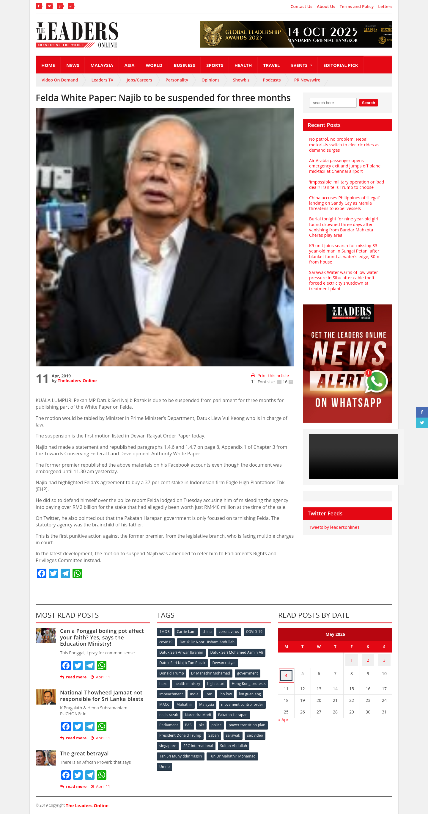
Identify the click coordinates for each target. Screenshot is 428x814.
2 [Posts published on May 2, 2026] (368, 658)
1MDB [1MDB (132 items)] (165, 631)
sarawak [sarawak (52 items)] (167, 739)
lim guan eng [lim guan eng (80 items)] (191, 700)
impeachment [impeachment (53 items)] (212, 690)
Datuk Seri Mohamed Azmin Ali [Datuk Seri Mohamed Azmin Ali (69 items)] (236, 651)
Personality (177, 80)
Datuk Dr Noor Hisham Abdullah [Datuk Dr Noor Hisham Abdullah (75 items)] (208, 641)
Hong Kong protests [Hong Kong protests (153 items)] (176, 690)
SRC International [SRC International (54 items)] (244, 739)
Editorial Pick (340, 65)
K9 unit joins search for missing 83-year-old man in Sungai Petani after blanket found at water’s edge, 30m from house (347, 251)
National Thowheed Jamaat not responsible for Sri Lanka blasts (100, 695)
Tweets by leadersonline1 (333, 516)
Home (48, 65)
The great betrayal (83, 753)
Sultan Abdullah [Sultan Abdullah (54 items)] (173, 749)
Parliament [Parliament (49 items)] (206, 720)
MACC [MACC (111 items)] (215, 700)
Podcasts (272, 80)
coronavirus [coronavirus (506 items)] (231, 631)
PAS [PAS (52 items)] (226, 720)
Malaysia (101, 65)
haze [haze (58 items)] (164, 680)
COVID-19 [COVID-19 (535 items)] (258, 631)
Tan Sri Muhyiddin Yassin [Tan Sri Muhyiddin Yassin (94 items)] (215, 749)
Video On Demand (60, 80)
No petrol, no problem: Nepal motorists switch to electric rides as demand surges (347, 144)
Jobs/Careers (139, 80)
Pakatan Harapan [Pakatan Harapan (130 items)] (174, 720)
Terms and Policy (357, 6)
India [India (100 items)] (236, 690)
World (154, 65)
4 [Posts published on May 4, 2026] (286, 670)
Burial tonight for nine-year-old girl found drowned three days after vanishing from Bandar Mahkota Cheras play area (347, 227)
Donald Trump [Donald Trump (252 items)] (172, 671)
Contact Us (301, 6)
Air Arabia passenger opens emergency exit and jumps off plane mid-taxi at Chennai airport (347, 166)
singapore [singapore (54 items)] (214, 739)
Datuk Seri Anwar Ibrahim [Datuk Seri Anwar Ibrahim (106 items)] (181, 651)
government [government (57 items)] (248, 671)
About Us (326, 6)
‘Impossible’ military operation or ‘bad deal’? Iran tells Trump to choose (345, 184)
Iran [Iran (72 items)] (252, 690)
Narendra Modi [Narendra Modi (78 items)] (248, 710)
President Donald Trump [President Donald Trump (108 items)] (224, 730)
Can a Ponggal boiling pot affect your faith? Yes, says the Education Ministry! (104, 637)
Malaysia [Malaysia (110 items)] (258, 700)
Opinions (211, 80)
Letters (385, 6)
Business (184, 65)
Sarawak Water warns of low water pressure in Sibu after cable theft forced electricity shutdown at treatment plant (347, 272)
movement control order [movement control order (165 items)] (180, 710)
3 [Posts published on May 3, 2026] (384, 658)
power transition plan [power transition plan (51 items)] (178, 730)
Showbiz (241, 80)
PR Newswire (307, 80)
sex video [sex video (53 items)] (189, 739)
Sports (214, 65)
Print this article (269, 375)
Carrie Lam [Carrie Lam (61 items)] (187, 631)
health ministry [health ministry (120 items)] (188, 680)
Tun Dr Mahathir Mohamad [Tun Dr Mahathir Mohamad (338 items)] (182, 759)
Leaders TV (103, 80)
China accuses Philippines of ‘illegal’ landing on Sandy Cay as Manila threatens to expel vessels (343, 203)
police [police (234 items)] (256, 720)
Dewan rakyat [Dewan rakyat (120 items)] (224, 661)
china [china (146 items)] (208, 631)
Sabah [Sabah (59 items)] (258, 730)
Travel (271, 65)
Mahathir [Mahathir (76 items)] (235, 700)
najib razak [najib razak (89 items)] (218, 710)
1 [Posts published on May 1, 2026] (351, 658)
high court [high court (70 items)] (217, 680)
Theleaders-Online (77, 380)
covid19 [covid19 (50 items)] (166, 641)
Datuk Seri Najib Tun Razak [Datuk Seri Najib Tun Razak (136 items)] (182, 661)
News (72, 65)
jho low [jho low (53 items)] (166, 700)
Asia (130, 65)
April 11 (99, 677)
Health (243, 65)
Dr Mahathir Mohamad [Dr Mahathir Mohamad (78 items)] (211, 671)
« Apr (283, 712)
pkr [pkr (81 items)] (240, 720)
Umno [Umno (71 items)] (218, 759)
